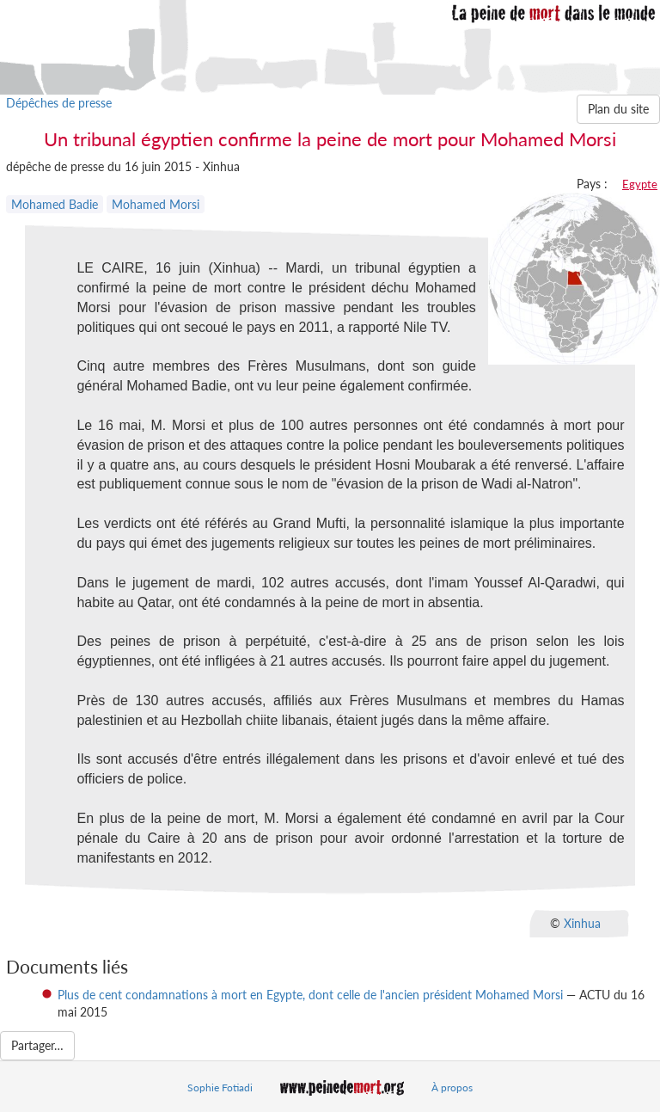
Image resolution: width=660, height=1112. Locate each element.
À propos (452, 1087)
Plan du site (618, 108)
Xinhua (582, 923)
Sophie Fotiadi (220, 1087)
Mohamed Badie (54, 204)
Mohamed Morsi (155, 204)
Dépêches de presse (59, 102)
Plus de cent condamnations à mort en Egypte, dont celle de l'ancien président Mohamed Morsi (310, 994)
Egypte (639, 184)
